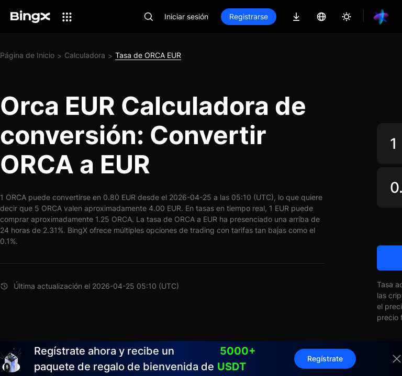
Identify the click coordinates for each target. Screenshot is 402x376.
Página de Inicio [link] (27, 55)
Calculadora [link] (84, 55)
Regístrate (325, 358)
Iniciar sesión (186, 16)
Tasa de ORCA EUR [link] (148, 55)
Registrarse (248, 16)
